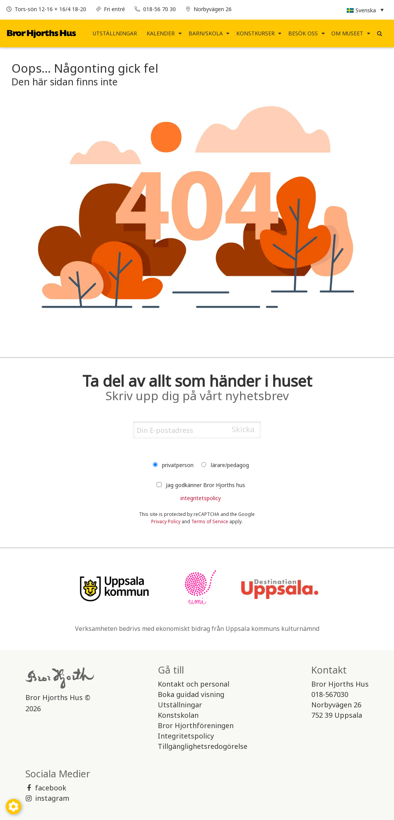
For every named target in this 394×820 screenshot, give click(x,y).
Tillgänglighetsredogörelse (202, 744)
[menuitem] (115, 32)
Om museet (347, 31)
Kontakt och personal (193, 682)
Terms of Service (209, 519)
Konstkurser (255, 31)
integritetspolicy (200, 496)
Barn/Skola (206, 31)
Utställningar (115, 31)
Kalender (161, 31)
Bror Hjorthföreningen (196, 723)
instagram (47, 796)
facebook (45, 785)
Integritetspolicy (186, 733)
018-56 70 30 (159, 9)
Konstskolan (178, 713)
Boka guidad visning (191, 692)
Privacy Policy (165, 519)
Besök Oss (303, 31)
